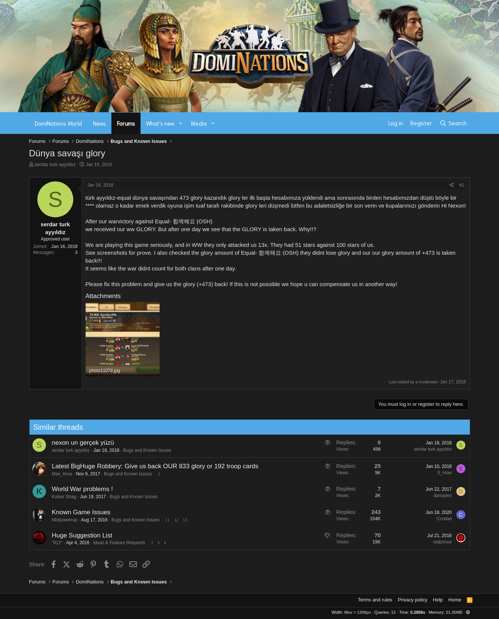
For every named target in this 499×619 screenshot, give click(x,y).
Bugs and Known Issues (144, 450)
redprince (439, 542)
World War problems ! (79, 489)
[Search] (453, 123)
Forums (126, 123)
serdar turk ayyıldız (55, 164)
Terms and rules (375, 600)
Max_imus (59, 473)
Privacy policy (412, 600)
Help (438, 600)
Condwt (441, 518)
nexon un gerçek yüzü (80, 442)
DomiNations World (58, 123)
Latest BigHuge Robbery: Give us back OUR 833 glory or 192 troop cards (152, 466)
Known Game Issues (78, 512)
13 (182, 520)
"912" (54, 542)
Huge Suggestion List (79, 535)
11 (165, 520)
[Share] (451, 185)
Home (454, 600)
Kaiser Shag (61, 496)
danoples (440, 495)
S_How (441, 472)
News (99, 123)
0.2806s (417, 612)
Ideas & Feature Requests (116, 542)
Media (199, 123)
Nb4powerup (61, 520)
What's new (160, 123)
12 (173, 520)
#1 (461, 185)
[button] (180, 123)
